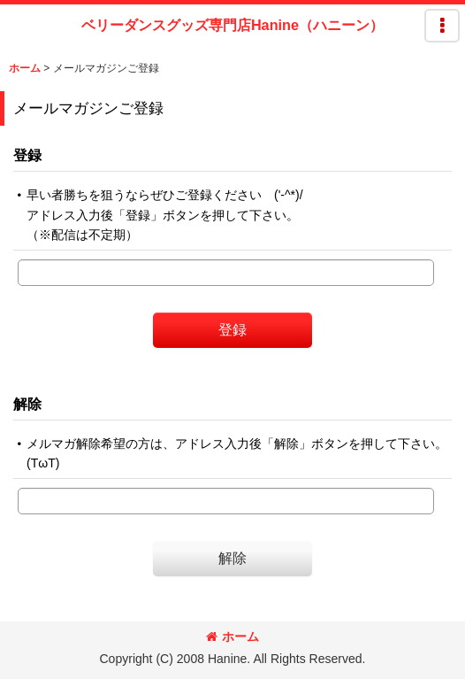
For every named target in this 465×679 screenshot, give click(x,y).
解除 (27, 404)
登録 (27, 155)
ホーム (232, 636)
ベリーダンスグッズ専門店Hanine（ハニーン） (232, 25)
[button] (442, 25)
